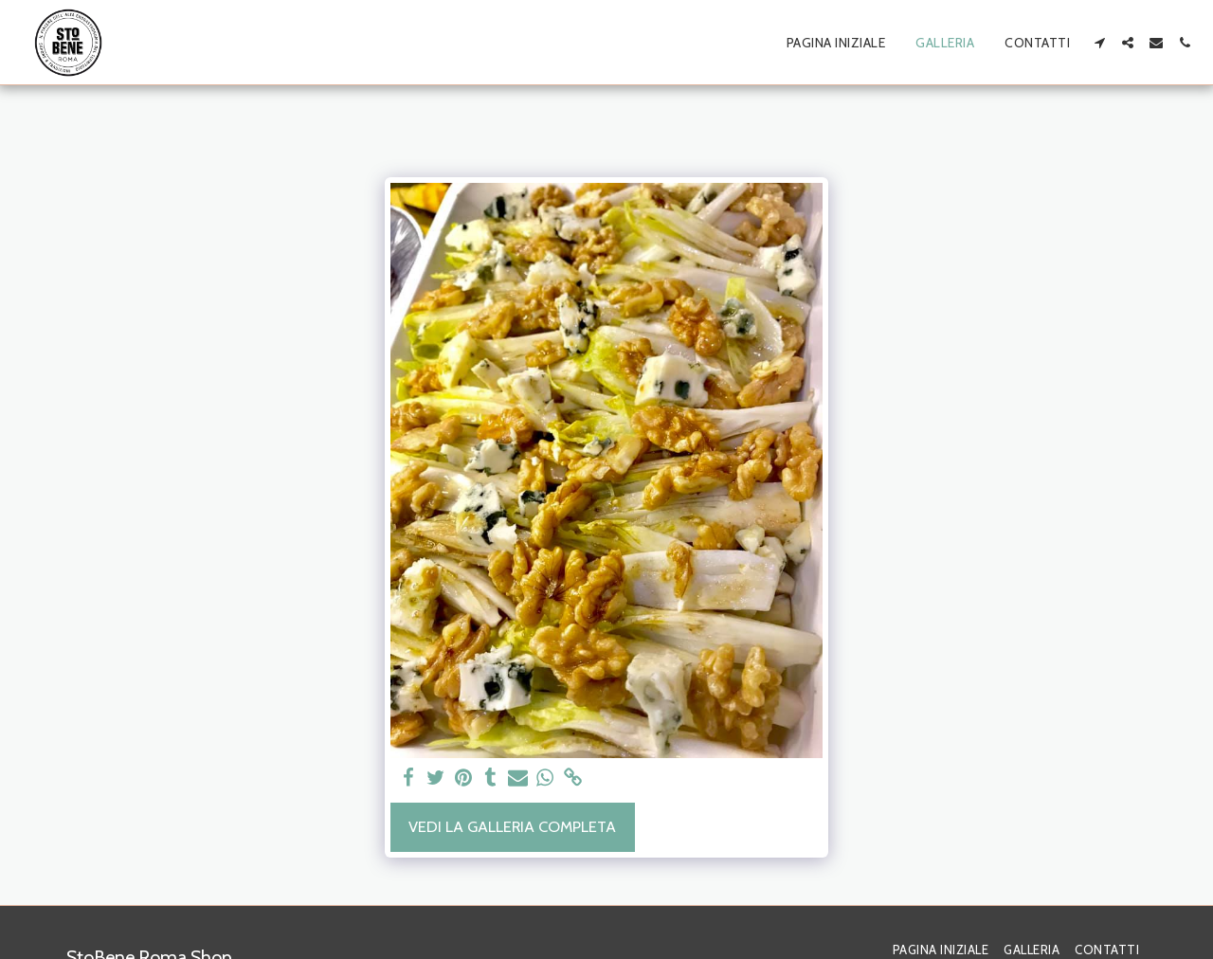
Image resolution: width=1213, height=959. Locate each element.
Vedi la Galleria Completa (512, 826)
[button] (1099, 42)
